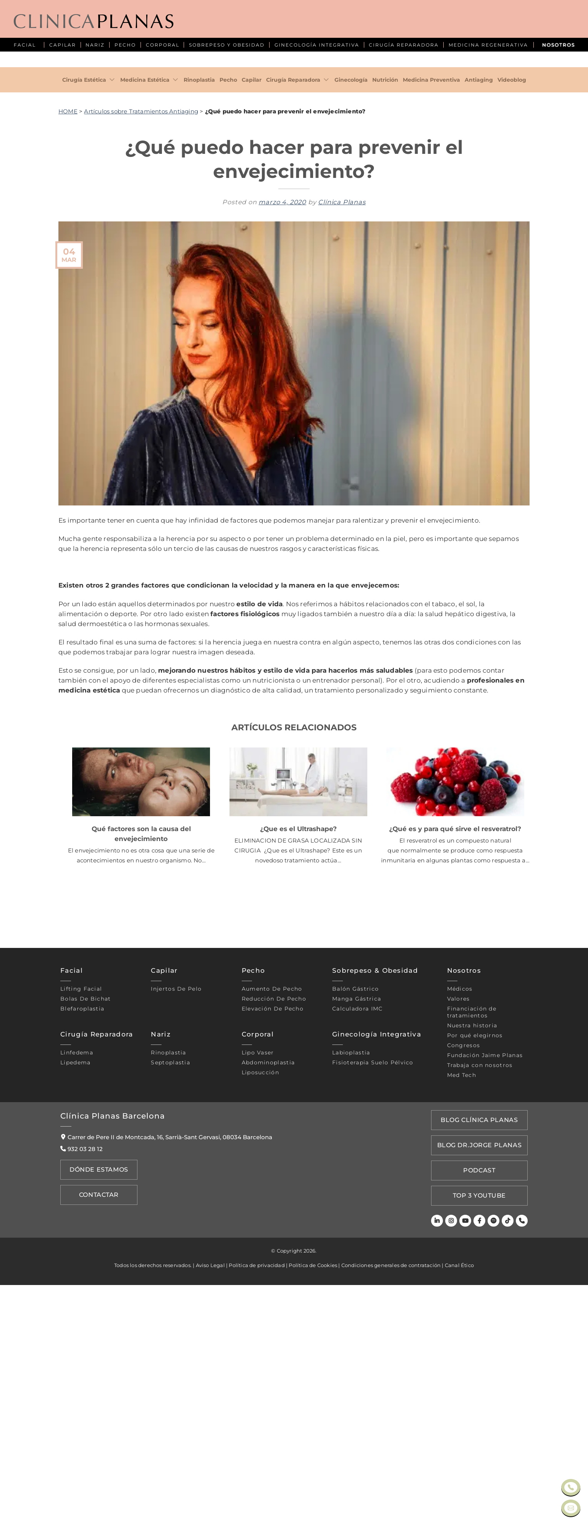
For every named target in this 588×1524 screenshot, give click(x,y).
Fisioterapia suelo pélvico (373, 1313)
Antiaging (479, 330)
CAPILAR (62, 45)
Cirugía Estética (84, 330)
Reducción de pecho (274, 1249)
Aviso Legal (210, 1504)
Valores (458, 1249)
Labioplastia (351, 1303)
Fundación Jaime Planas (485, 1306)
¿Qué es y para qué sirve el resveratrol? (455, 1079)
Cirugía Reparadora (293, 330)
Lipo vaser (258, 1303)
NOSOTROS (558, 45)
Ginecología (351, 330)
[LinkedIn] (441, 1460)
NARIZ (95, 45)
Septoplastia (170, 1313)
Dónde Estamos (96, 1419)
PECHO (125, 45)
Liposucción (260, 1323)
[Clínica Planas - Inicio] (93, 22)
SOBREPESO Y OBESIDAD (227, 45)
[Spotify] (495, 1460)
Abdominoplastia (268, 1313)
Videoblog (512, 330)
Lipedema (75, 1313)
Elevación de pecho (273, 1259)
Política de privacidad (256, 1504)
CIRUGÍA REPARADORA (404, 45)
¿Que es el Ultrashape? (298, 1079)
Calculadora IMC (357, 1259)
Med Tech (461, 1325)
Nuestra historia (472, 1276)
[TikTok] (508, 1460)
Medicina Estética (145, 330)
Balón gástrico (355, 1239)
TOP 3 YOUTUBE (482, 1436)
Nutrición (385, 330)
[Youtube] (468, 1460)
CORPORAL (162, 45)
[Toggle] (112, 330)
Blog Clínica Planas (481, 1369)
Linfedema (76, 1303)
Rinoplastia (199, 330)
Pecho (228, 330)
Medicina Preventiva (431, 330)
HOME (68, 361)
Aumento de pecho (272, 1239)
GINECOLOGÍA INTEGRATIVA (317, 45)
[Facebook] (481, 1460)
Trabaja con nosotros (480, 1316)
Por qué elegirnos (475, 1286)
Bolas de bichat (85, 1249)
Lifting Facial (81, 1239)
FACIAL (25, 45)
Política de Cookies (313, 1504)
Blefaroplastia (82, 1259)
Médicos (460, 1239)
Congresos (463, 1296)
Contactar (97, 1441)
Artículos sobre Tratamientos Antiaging (141, 361)
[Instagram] (454, 1460)
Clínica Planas (341, 452)
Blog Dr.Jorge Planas (482, 1392)
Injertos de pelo (176, 1239)
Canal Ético (459, 1504)
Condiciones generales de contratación (391, 1504)
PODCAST (482, 1414)
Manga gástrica (356, 1249)
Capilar (252, 330)
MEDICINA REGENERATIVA (488, 45)
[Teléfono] (522, 1460)
